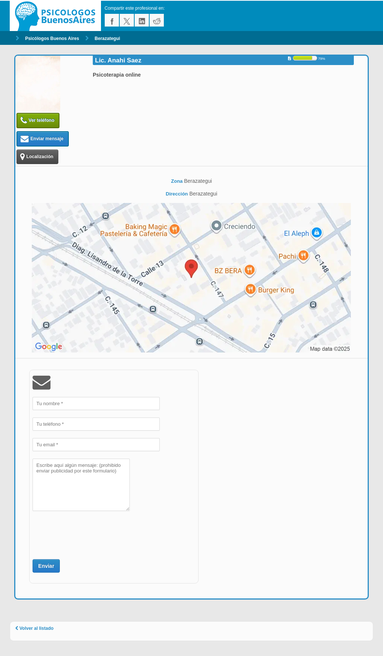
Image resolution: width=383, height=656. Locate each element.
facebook (112, 20)
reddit (157, 20)
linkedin (142, 20)
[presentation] (89, 534)
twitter (127, 20)
